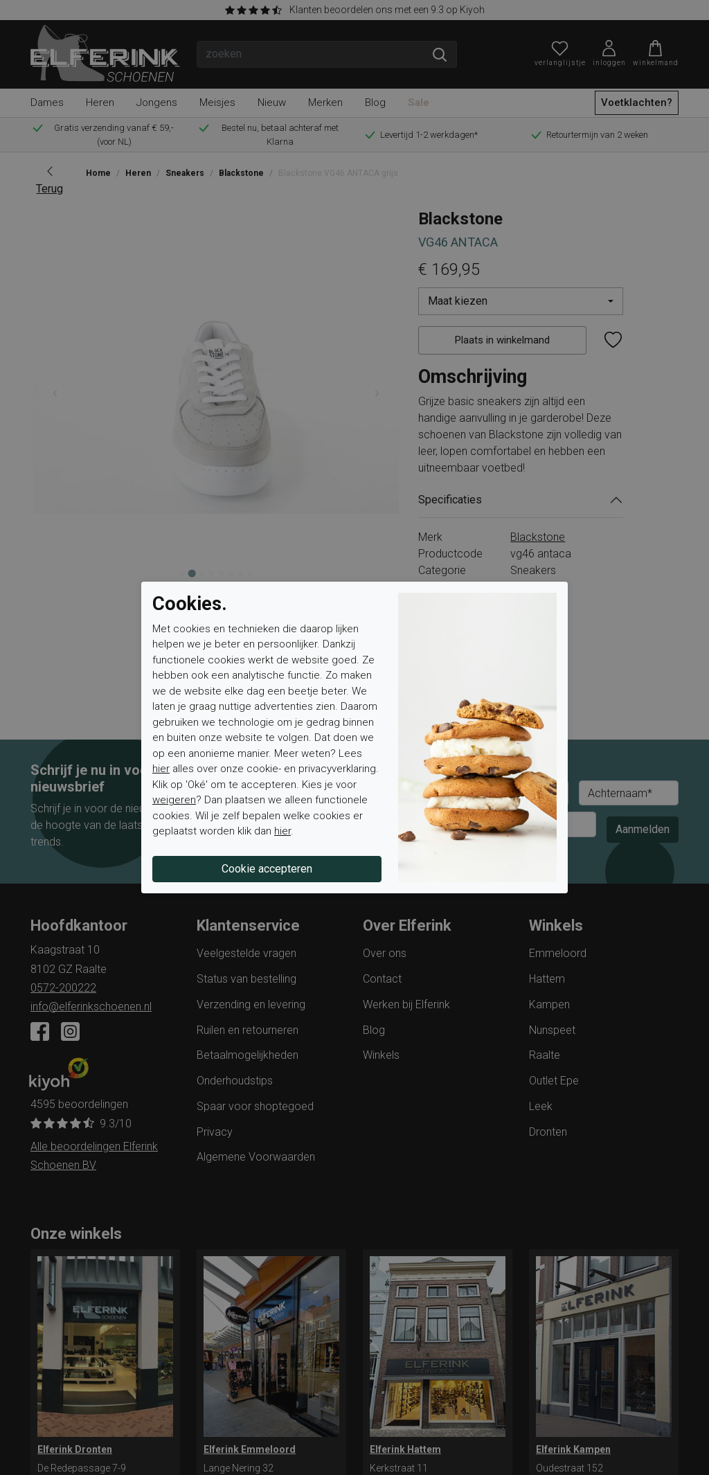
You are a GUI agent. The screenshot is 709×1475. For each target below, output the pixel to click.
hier (161, 768)
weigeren (174, 800)
